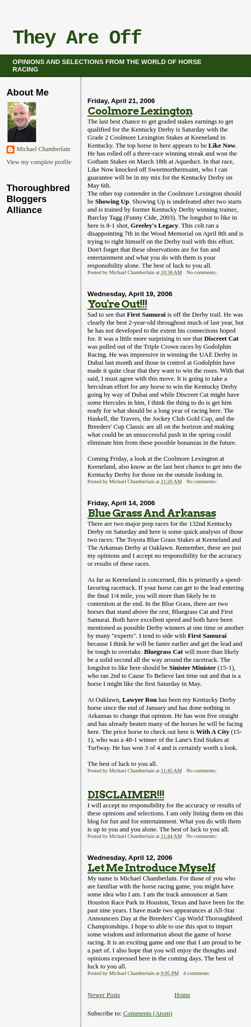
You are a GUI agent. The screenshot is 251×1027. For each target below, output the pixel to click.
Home (182, 994)
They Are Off (77, 39)
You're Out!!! (117, 304)
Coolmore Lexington (140, 111)
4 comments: (197, 973)
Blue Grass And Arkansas (152, 513)
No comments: (202, 272)
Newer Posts (104, 994)
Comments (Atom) (147, 1013)
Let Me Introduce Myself (151, 867)
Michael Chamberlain (43, 149)
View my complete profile (39, 162)
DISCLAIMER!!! (126, 794)
